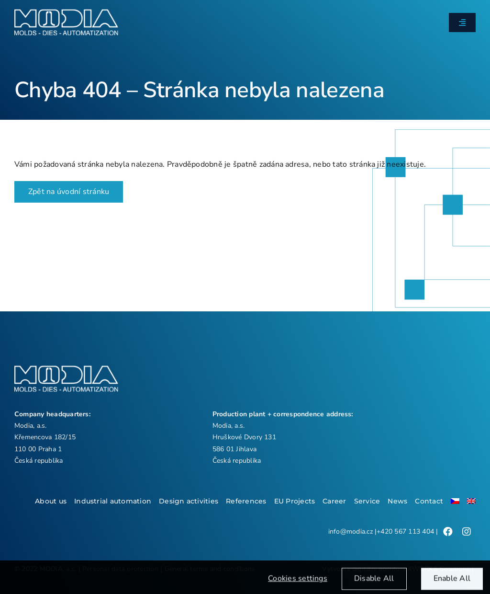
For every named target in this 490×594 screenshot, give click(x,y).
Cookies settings (297, 583)
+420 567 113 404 (405, 531)
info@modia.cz (350, 531)
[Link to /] (448, 532)
